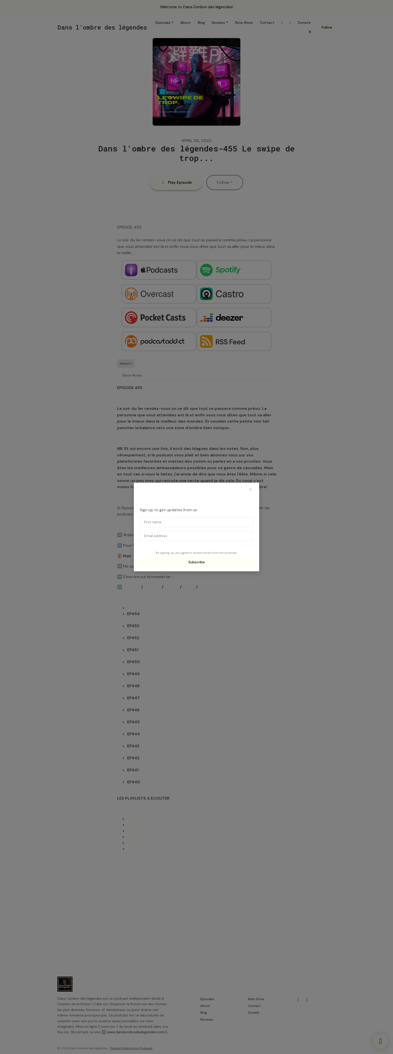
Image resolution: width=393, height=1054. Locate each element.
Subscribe (196, 562)
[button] (250, 490)
